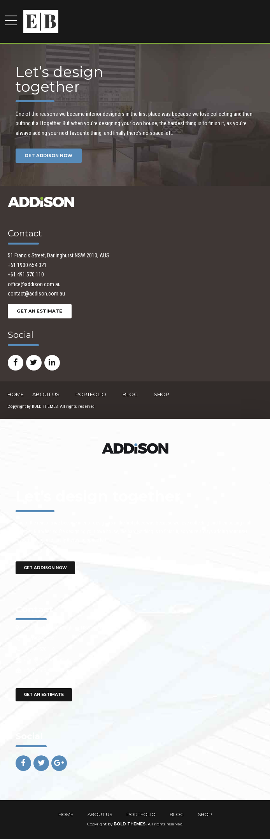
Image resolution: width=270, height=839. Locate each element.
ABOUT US (46, 394)
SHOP (161, 394)
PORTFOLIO (90, 394)
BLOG (130, 394)
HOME (15, 394)
